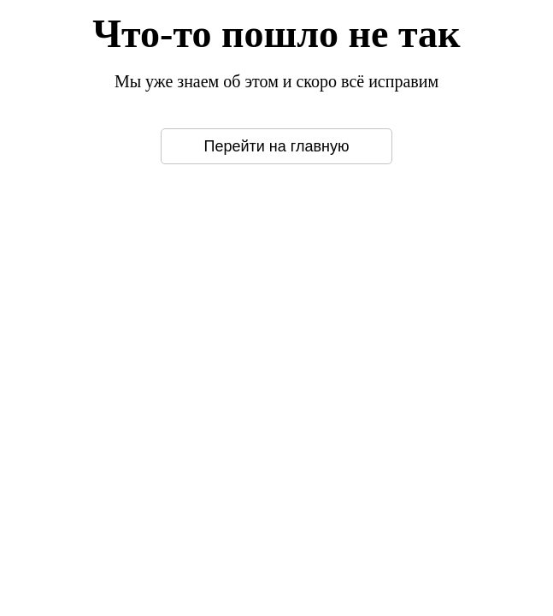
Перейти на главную (277, 146)
